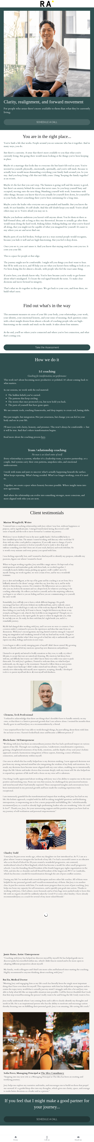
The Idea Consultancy (52, 1073)
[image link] (47, 3)
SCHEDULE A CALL (47, 122)
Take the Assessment (47, 347)
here (43, 437)
